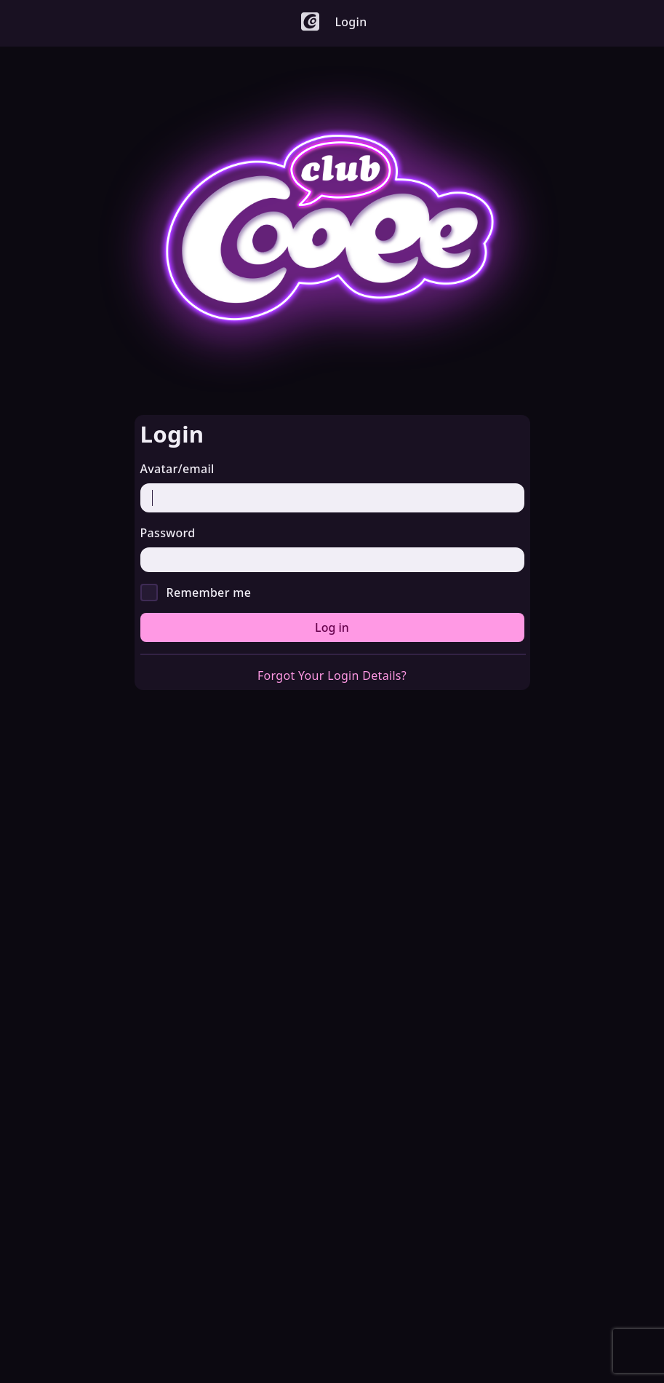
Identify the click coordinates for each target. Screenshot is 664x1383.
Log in (332, 627)
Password (168, 533)
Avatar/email (177, 469)
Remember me (209, 592)
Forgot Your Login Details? (332, 675)
